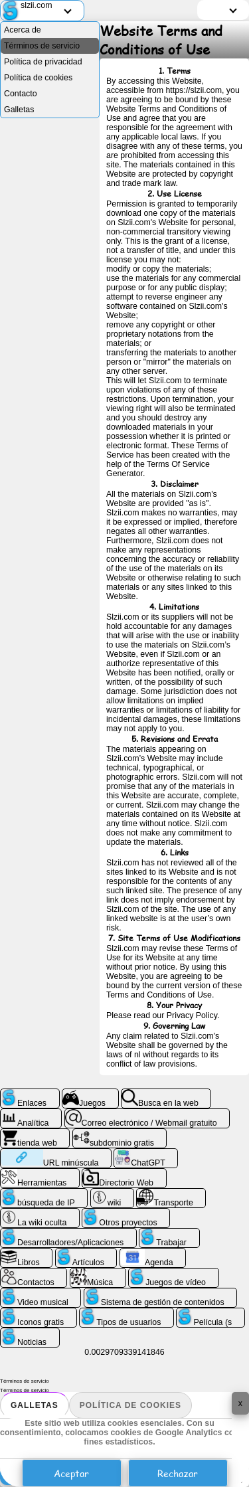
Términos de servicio (42, 45)
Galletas (34, 1405)
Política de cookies (130, 1405)
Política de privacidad (43, 61)
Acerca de (22, 30)
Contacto (20, 93)
